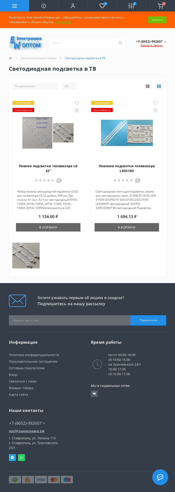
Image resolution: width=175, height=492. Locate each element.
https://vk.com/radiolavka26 (94, 393)
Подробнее (63, 22)
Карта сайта (18, 394)
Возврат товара (21, 388)
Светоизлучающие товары (39, 58)
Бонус (13, 374)
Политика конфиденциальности (34, 355)
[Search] (120, 43)
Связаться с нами (22, 381)
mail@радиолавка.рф (26, 431)
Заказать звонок (152, 45)
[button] (73, 5)
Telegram (12, 457)
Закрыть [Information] (157, 20)
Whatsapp (21, 457)
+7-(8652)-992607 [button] (27, 423)
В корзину (48, 227)
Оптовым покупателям (27, 368)
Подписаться (148, 320)
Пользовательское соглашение (33, 361)
